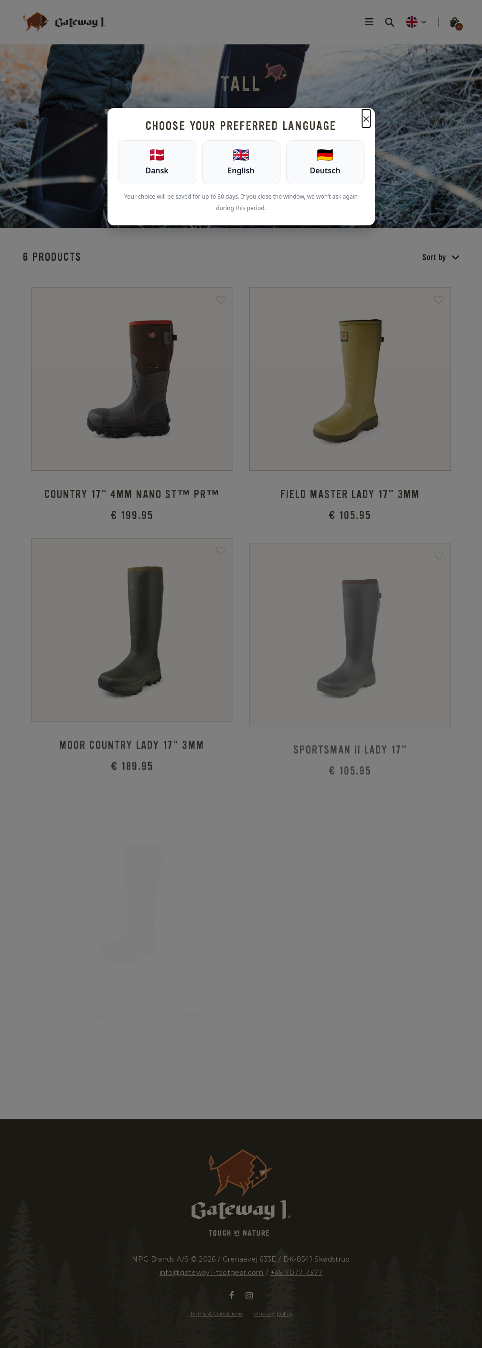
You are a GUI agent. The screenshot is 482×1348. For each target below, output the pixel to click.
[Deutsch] (325, 162)
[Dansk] (157, 162)
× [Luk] (366, 118)
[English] (241, 162)
